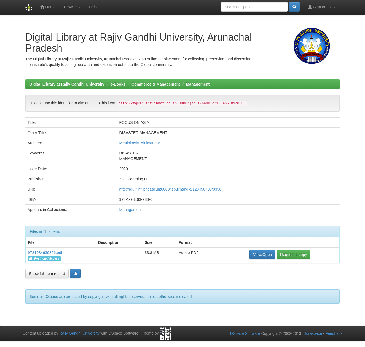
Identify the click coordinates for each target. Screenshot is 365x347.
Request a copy (293, 254)
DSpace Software (245, 333)
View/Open (262, 254)
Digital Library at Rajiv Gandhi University (66, 84)
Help (93, 7)
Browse (72, 7)
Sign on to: (322, 6)
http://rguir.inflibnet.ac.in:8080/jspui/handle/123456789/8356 (170, 189)
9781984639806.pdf (45, 252)
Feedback (334, 333)
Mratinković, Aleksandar (139, 143)
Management (198, 84)
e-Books (117, 84)
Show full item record (47, 273)
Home (47, 6)
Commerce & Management (155, 84)
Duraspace (312, 333)
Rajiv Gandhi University (79, 333)
